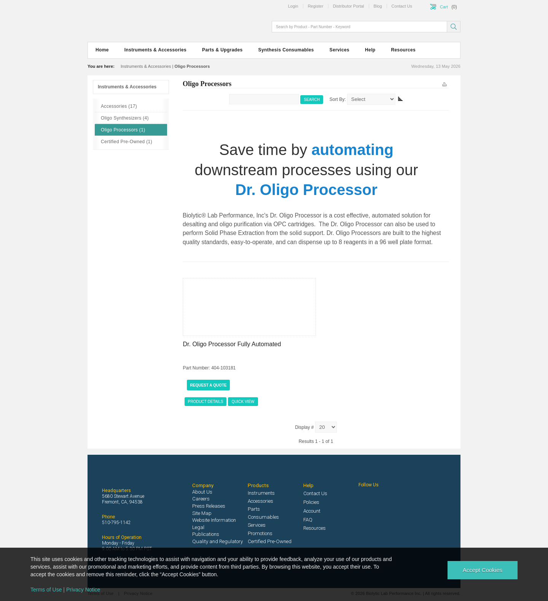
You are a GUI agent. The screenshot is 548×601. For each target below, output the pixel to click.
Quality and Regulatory (217, 541)
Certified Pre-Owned (270, 541)
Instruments (261, 493)
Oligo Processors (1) (123, 130)
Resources (403, 50)
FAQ (307, 520)
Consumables (263, 517)
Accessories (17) (119, 106)
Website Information (214, 520)
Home (102, 50)
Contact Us (315, 493)
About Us (202, 492)
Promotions (260, 533)
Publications (205, 534)
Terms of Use (46, 590)
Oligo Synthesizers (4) (125, 118)
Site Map (202, 513)
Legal (198, 527)
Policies (311, 502)
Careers (201, 499)
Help (370, 50)
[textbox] (360, 26)
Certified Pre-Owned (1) (126, 141)
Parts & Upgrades (222, 50)
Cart (444, 7)
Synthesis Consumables (286, 50)
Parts (254, 509)
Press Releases (208, 506)
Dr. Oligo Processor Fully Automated (232, 344)
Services (339, 50)
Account (311, 511)
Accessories (260, 501)
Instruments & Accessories (155, 50)
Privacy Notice (83, 590)
